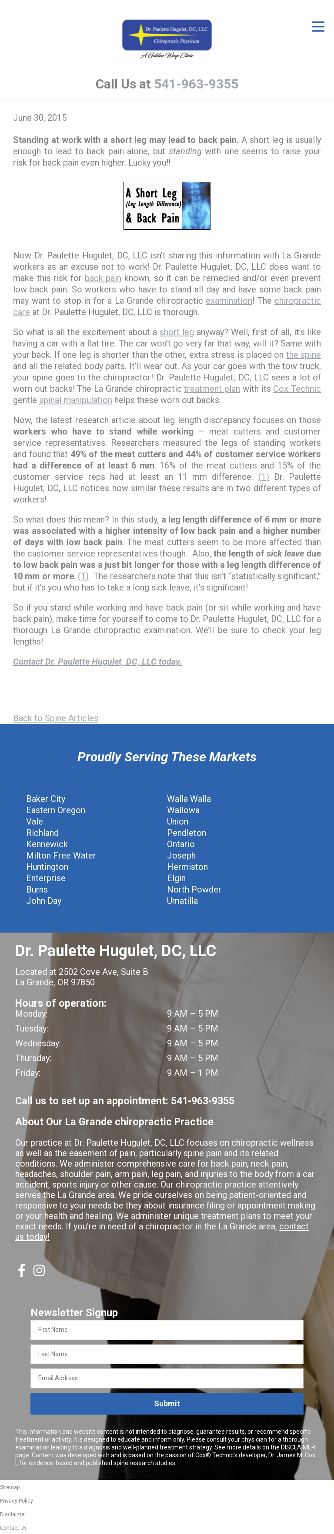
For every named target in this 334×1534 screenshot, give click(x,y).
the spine (303, 355)
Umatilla (182, 901)
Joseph (181, 855)
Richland (42, 833)
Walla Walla (189, 799)
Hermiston (187, 867)
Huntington (47, 867)
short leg (177, 332)
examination (229, 300)
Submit (167, 1403)
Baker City (45, 799)
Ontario (181, 844)
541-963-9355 (196, 84)
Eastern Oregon (55, 810)
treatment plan (212, 389)
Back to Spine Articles (55, 718)
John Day (43, 901)
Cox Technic (297, 389)
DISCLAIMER (298, 1447)
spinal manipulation (75, 400)
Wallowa (183, 810)
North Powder (194, 889)
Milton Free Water (61, 855)
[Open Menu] (318, 27)
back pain (103, 278)
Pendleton (186, 833)
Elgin (176, 878)
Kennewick (47, 844)
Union (177, 821)
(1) (263, 477)
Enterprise (46, 878)
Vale (34, 821)
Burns (37, 889)
